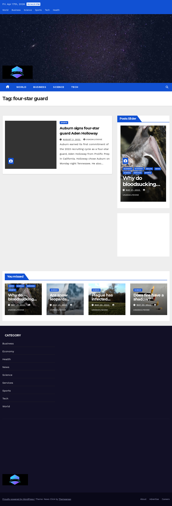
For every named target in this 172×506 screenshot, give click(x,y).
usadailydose (92, 139)
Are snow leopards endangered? (62, 299)
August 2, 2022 (72, 139)
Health (56, 10)
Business (16, 10)
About (143, 499)
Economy (139, 169)
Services (137, 173)
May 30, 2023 (102, 305)
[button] (167, 87)
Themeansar (65, 499)
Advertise (154, 499)
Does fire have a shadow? (148, 297)
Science (28, 10)
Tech (47, 10)
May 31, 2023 (133, 190)
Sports (38, 10)
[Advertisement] (86, 41)
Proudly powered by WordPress (18, 499)
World (5, 10)
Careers (166, 499)
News (157, 169)
